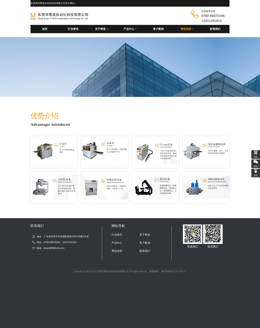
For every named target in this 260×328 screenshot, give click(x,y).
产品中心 (130, 29)
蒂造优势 (186, 29)
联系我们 (215, 29)
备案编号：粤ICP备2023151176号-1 (167, 271)
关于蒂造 (101, 29)
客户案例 (158, 29)
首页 (44, 29)
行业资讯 (73, 29)
